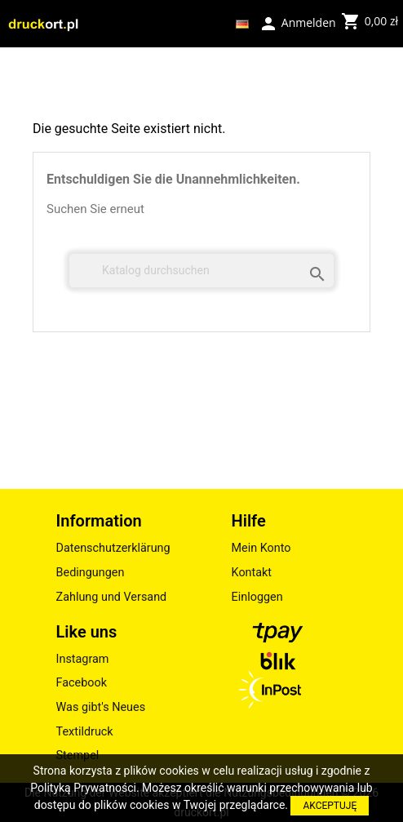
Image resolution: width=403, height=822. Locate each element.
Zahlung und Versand (111, 597)
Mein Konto (261, 548)
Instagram (82, 659)
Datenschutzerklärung (113, 548)
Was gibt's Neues (101, 707)
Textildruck (84, 732)
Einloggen (257, 597)
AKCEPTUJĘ (329, 805)
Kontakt (252, 573)
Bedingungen (90, 573)
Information (99, 521)
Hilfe (249, 521)
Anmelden (297, 22)
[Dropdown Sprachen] (242, 23)
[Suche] (201, 270)
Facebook (82, 683)
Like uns (86, 632)
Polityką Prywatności (83, 787)
